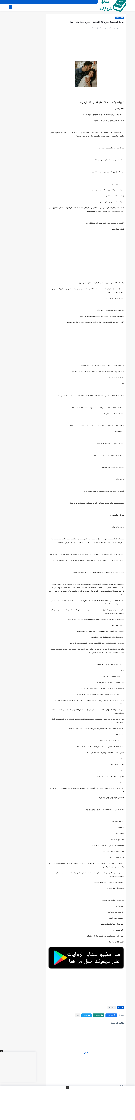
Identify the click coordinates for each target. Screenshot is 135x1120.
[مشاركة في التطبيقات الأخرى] (77, 1015)
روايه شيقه (119, 17)
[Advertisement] (86, 347)
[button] (111, 1015)
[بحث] (10, 7)
